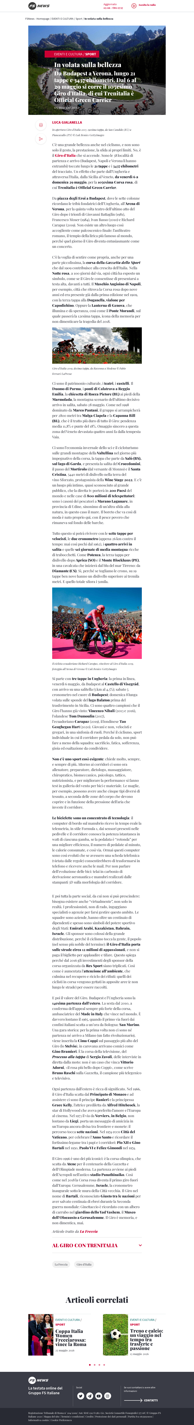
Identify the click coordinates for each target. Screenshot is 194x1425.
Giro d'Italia (84, 1264)
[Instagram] (107, 1396)
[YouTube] (98, 1396)
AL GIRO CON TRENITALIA (85, 1245)
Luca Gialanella (67, 122)
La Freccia (89, 1231)
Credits (90, 1416)
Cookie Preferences (61, 1420)
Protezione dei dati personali (111, 1416)
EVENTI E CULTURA (62, 18)
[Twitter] (80, 1396)
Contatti (141, 1400)
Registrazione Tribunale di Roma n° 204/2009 (52, 1412)
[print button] (40, 125)
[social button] (40, 139)
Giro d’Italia (65, 155)
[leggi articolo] (40, 1334)
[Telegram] (89, 1396)
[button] (90, 1365)
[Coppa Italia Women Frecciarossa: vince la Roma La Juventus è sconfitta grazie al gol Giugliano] (73, 1338)
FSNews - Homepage (37, 18)
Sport (79, 18)
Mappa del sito (52, 1416)
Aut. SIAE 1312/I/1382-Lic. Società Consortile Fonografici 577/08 (112, 1412)
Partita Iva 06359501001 (140, 1416)
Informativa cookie (39, 1420)
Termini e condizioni (72, 1416)
